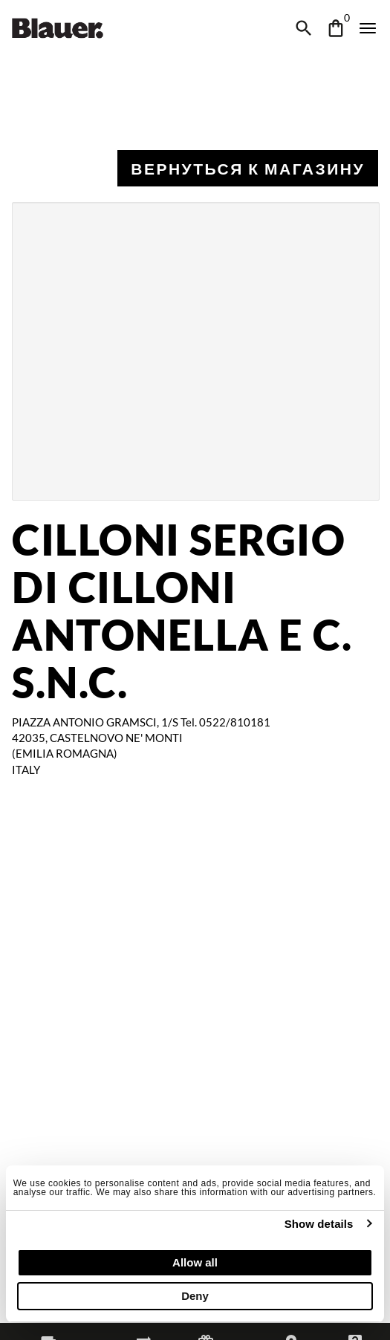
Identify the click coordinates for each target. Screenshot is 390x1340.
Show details (319, 1223)
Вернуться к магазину (248, 168)
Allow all (195, 1262)
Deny (195, 1295)
